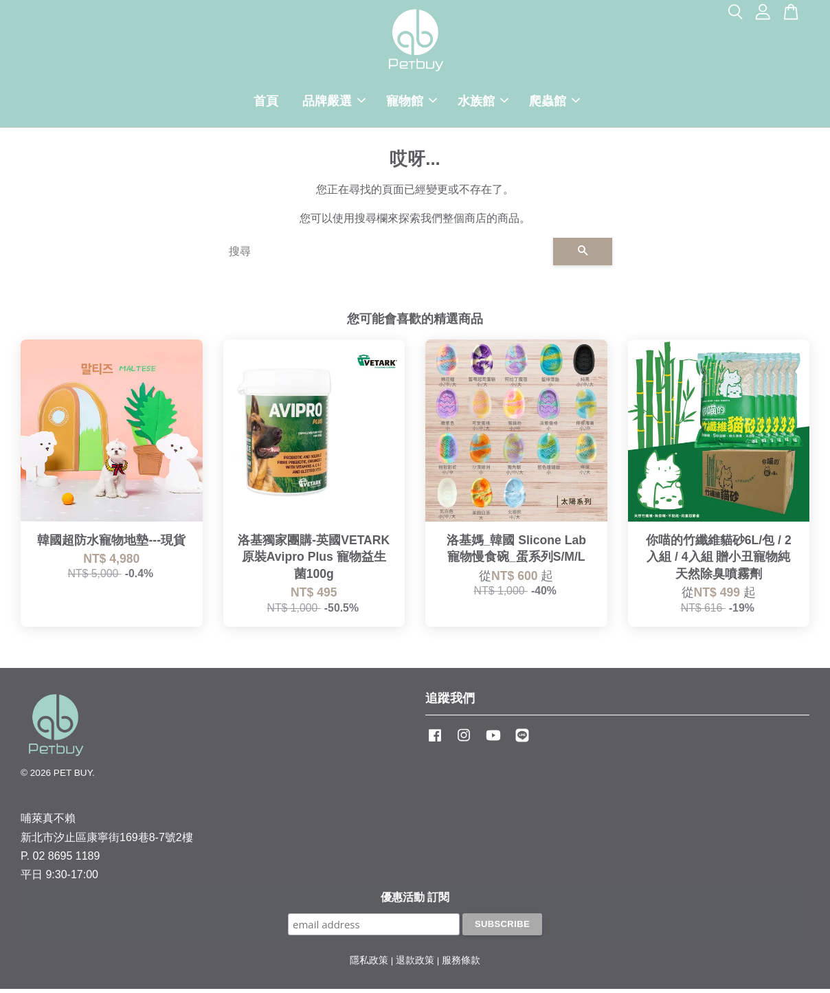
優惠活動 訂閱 (415, 901)
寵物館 (411, 103)
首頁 (266, 103)
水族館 (483, 103)
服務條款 (461, 964)
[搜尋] (385, 255)
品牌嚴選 (334, 103)
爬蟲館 (554, 103)
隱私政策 (369, 964)
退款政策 (415, 964)
